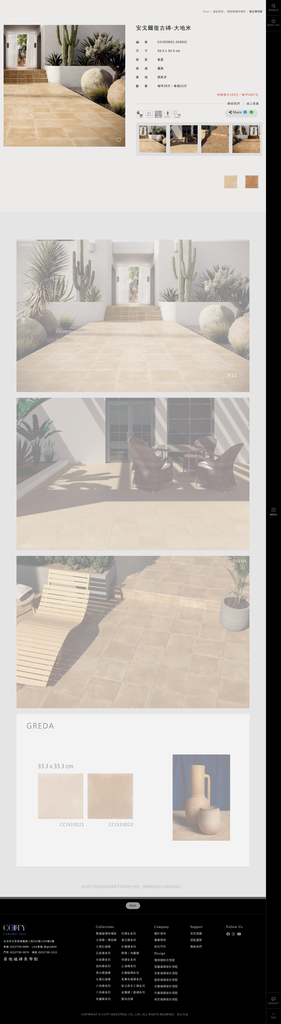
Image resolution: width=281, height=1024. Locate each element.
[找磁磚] (273, 8)
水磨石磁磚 (103, 979)
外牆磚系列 (128, 947)
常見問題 (196, 933)
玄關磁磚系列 (130, 973)
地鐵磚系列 (103, 999)
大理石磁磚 (103, 947)
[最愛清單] (273, 23)
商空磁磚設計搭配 (166, 999)
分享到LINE (251, 112)
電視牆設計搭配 (164, 960)
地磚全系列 (128, 960)
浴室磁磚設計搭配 (166, 973)
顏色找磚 (127, 999)
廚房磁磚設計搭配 (166, 980)
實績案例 (160, 940)
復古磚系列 (128, 940)
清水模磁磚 (103, 973)
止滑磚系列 (128, 966)
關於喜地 (160, 933)
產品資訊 (218, 11)
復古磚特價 (256, 11)
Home (206, 11)
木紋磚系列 (103, 960)
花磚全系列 (128, 933)
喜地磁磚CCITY (16, 15)
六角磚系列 (103, 986)
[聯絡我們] (273, 1000)
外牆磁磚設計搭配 (166, 993)
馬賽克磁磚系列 (131, 979)
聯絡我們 (196, 947)
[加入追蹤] (118, 140)
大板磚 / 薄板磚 (106, 940)
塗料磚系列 (103, 966)
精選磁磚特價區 (236, 11)
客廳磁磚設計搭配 (166, 967)
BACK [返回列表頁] (133, 905)
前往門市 (160, 947)
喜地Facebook (228, 934)
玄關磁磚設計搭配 (166, 986)
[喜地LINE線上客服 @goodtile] (252, 104)
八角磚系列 (103, 992)
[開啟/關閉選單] (273, 512)
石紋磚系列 (103, 953)
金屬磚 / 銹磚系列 (133, 992)
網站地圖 (182, 1014)
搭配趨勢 (196, 940)
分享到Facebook (245, 112)
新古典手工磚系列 (133, 986)
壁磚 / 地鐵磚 (130, 953)
